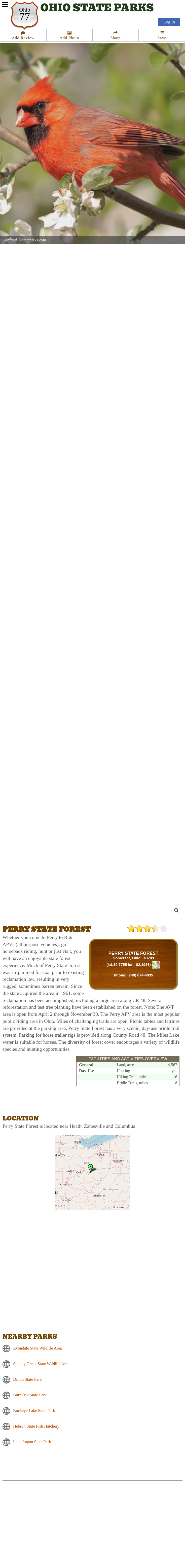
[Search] (138, 910)
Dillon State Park (27, 1379)
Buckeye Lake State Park (34, 1410)
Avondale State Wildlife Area (37, 1348)
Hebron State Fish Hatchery (36, 1426)
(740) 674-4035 (140, 975)
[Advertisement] (45, 1526)
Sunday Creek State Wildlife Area (41, 1363)
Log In (169, 23)
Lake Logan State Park (32, 1441)
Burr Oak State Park (30, 1395)
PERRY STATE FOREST (133, 953)
